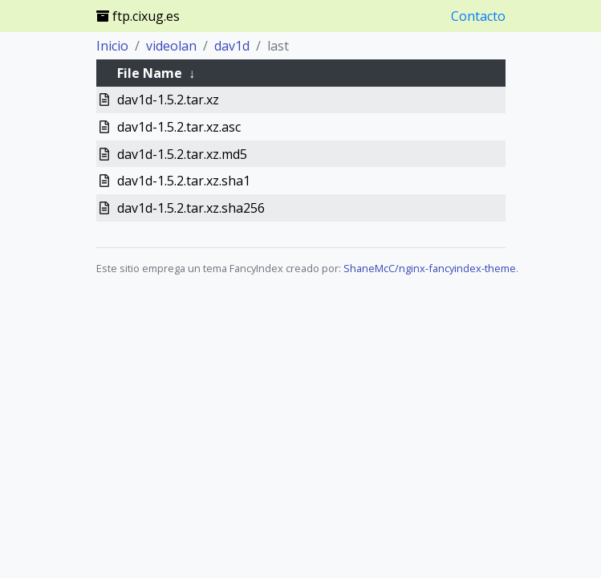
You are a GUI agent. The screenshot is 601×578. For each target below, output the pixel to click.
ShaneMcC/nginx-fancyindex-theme (429, 268)
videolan (171, 46)
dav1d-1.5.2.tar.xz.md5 (182, 154)
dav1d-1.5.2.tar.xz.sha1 (183, 180)
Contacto (478, 16)
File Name (149, 73)
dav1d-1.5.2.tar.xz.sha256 (191, 208)
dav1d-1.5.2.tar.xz (168, 99)
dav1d (232, 46)
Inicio (112, 46)
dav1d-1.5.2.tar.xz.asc (179, 127)
